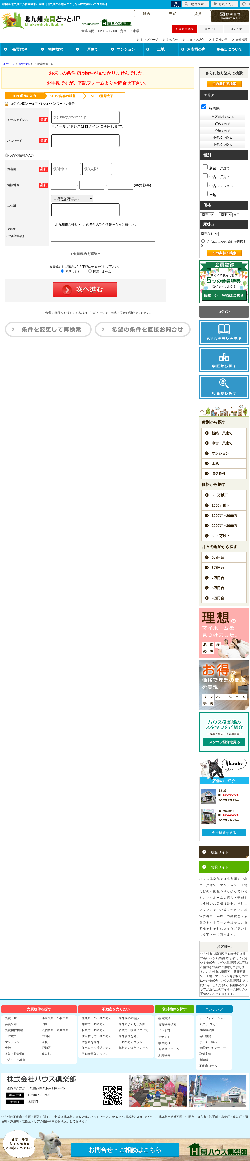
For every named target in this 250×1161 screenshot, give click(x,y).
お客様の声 (220, 39)
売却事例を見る (129, 1036)
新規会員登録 (184, 29)
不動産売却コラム (130, 1042)
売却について (231, 49)
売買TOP (19, 49)
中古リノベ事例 (15, 1060)
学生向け (164, 1043)
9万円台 (218, 598)
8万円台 (218, 588)
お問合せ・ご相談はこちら (125, 1149)
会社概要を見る (224, 833)
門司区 (46, 1024)
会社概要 (242, 39)
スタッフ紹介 (195, 39)
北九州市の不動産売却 (96, 1018)
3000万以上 (221, 536)
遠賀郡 (46, 1054)
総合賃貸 (164, 1018)
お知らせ (172, 39)
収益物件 (218, 474)
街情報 (203, 1060)
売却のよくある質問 (132, 1024)
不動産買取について (95, 1054)
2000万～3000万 (224, 526)
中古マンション (218, 185)
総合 (147, 14)
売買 (172, 14)
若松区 (46, 1042)
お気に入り (223, 4)
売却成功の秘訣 (129, 1018)
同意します (70, 275)
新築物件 (164, 1055)
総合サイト (219, 852)
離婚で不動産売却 (93, 1024)
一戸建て (90, 49)
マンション (126, 49)
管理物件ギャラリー (212, 1048)
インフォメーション (212, 1018)
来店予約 (236, 29)
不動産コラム (208, 1066)
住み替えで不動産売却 (96, 1036)
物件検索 (55, 49)
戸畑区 (46, 1048)
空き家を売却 (91, 1042)
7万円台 (218, 578)
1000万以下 (221, 505)
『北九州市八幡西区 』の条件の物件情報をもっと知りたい (109, 233)
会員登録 (11, 1024)
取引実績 (205, 1054)
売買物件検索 (14, 1030)
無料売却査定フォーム (133, 1048)
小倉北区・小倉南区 (55, 1018)
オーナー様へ (208, 1042)
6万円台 (218, 568)
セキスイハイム (168, 1049)
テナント (164, 1037)
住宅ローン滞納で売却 (96, 1048)
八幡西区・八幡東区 (55, 1030)
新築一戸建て (216, 167)
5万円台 (218, 557)
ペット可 (164, 1030)
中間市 (46, 1036)
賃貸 (198, 14)
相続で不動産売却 (93, 1030)
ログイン (210, 29)
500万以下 (220, 495)
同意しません (99, 275)
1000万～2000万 (224, 516)
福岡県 (210, 108)
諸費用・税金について (133, 1030)
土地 (161, 49)
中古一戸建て (216, 176)
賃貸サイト (219, 867)
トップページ (149, 39)
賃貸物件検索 (167, 1024)
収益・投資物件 (15, 1054)
